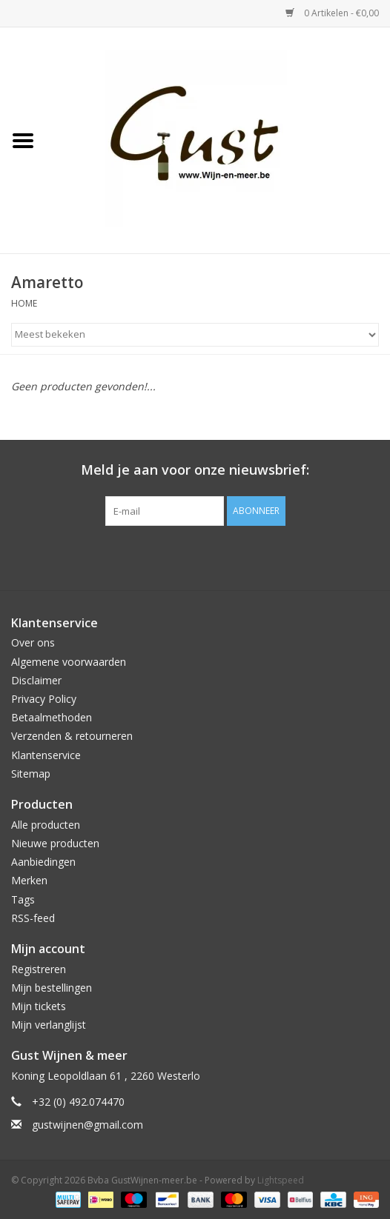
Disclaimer (36, 680)
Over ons (33, 642)
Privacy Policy (43, 699)
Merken (29, 880)
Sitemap (30, 774)
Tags (23, 899)
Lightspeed (280, 1180)
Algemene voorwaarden (68, 662)
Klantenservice (46, 755)
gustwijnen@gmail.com (87, 1125)
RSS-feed (33, 918)
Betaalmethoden (51, 717)
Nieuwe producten (55, 843)
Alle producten (45, 825)
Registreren (38, 969)
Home (24, 303)
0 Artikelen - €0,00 (332, 13)
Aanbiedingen (43, 862)
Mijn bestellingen (51, 988)
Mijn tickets (38, 1006)
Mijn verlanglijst (48, 1025)
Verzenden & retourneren (72, 736)
